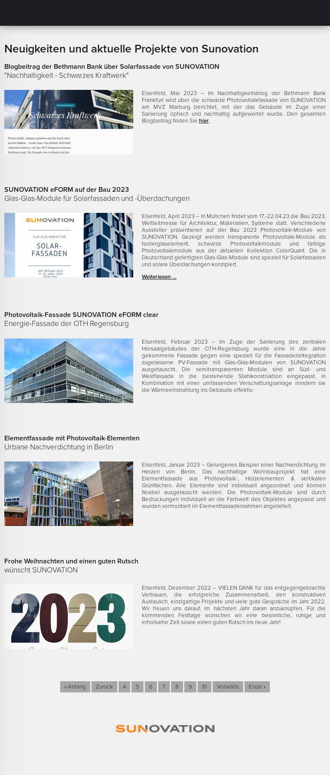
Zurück (104, 686)
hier (204, 120)
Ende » (257, 686)
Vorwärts (228, 686)
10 (204, 686)
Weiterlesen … (159, 277)
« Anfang (75, 686)
